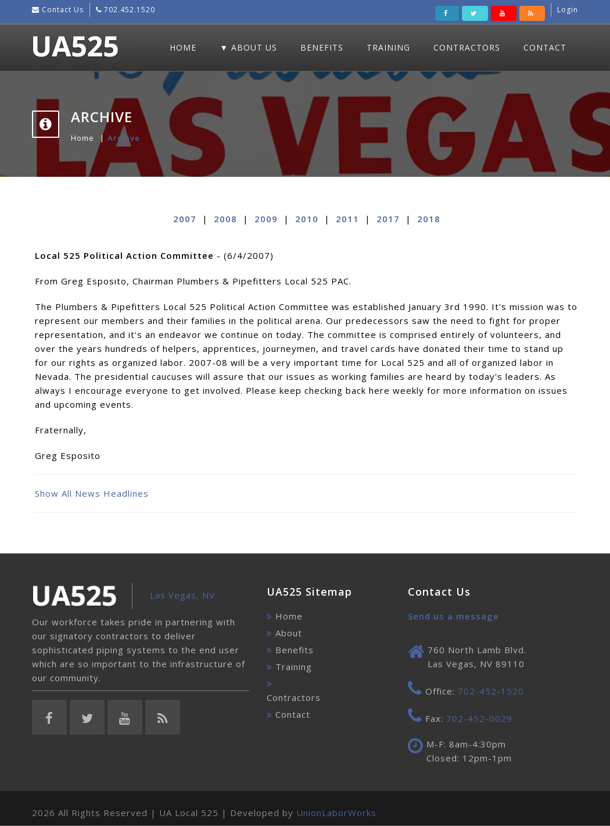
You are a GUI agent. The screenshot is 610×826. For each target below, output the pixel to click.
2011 (347, 219)
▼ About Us (248, 47)
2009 (266, 219)
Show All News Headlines (92, 493)
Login (567, 10)
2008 (225, 219)
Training (388, 47)
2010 (306, 219)
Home (183, 47)
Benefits (321, 47)
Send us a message (453, 616)
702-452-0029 (479, 718)
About (288, 633)
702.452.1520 (128, 10)
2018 (428, 219)
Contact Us (62, 10)
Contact (544, 47)
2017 (388, 219)
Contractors (466, 47)
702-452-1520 (491, 691)
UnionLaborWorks (336, 812)
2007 (184, 219)
